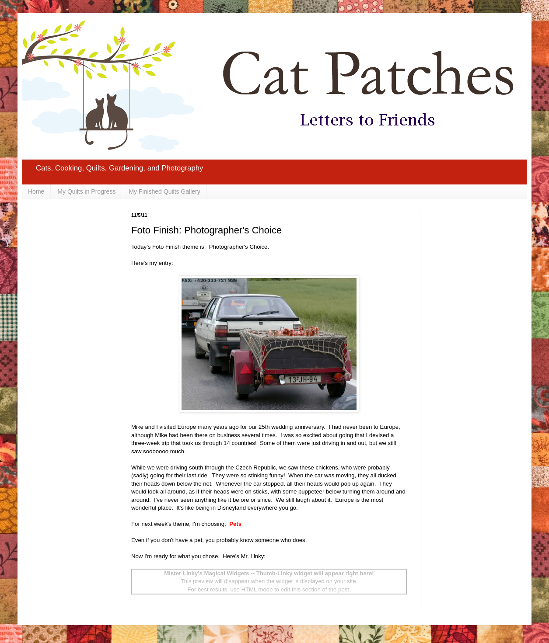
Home (36, 191)
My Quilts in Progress (86, 191)
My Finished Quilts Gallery (164, 191)
